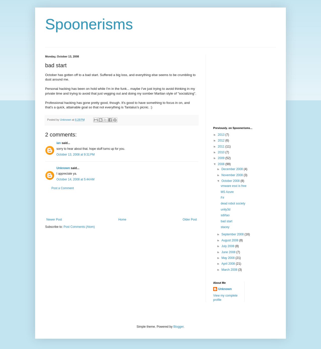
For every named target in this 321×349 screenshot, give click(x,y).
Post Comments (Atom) (79, 227)
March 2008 (229, 269)
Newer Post (54, 219)
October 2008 (230, 181)
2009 (221, 158)
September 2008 (233, 234)
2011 (221, 146)
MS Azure (227, 192)
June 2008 (228, 252)
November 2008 (232, 175)
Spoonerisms (89, 24)
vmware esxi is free (234, 186)
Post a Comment (62, 188)
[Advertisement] (121, 204)
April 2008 (228, 263)
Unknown (63, 168)
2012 (221, 140)
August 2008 (230, 240)
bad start (226, 221)
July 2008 (228, 246)
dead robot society (233, 203)
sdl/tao (225, 215)
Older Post (190, 219)
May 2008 (228, 258)
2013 (221, 134)
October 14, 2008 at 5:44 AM (75, 179)
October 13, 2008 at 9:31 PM (75, 154)
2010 (221, 152)
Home (122, 219)
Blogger (178, 326)
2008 (221, 164)
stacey (225, 227)
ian (58, 143)
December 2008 (232, 169)
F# (222, 197)
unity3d (225, 209)
